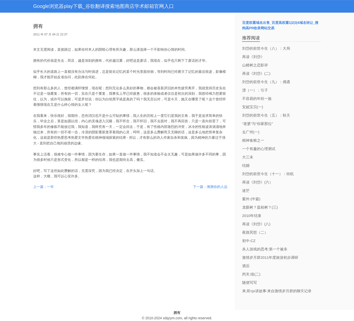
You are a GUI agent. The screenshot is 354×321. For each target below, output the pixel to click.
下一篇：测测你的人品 (210, 187)
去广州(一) (250, 132)
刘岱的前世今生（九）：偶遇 (266, 82)
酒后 (246, 266)
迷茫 (246, 190)
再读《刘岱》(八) (256, 224)
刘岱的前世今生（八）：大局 (266, 48)
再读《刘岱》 (253, 57)
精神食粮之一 (253, 140)
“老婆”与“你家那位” (257, 124)
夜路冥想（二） (255, 232)
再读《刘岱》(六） (257, 182)
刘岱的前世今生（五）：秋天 (266, 115)
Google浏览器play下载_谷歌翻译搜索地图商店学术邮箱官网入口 (103, 6)
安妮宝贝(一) (252, 107)
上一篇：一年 (43, 187)
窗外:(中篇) (251, 199)
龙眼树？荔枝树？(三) (260, 207)
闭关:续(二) (251, 274)
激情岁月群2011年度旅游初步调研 (270, 257)
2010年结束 (251, 216)
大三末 (247, 157)
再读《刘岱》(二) (256, 73)
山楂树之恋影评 (255, 65)
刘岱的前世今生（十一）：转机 (268, 174)
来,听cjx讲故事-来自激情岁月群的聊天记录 (277, 291)
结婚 (246, 165)
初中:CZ (248, 241)
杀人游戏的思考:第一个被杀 (264, 249)
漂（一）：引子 (255, 90)
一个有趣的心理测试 (258, 149)
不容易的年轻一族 (257, 98)
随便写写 (249, 282)
